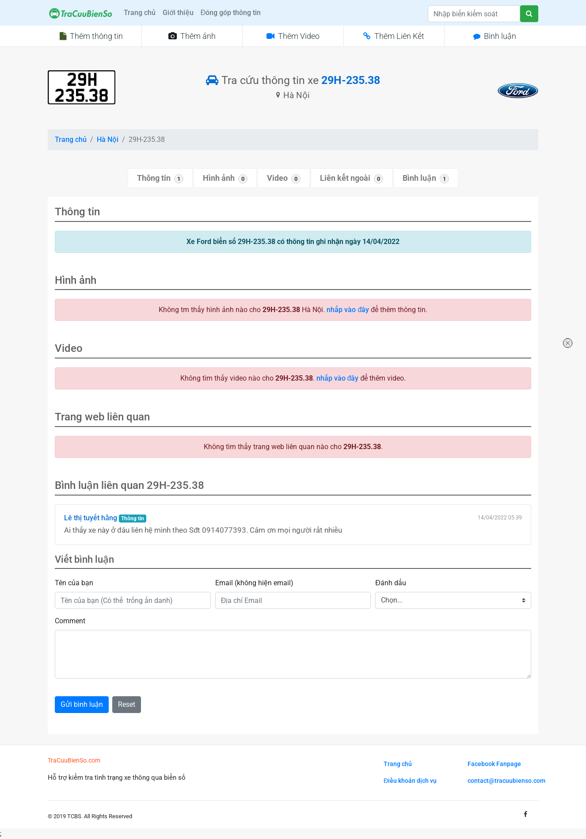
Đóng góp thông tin (231, 12)
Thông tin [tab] (160, 178)
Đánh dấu (390, 583)
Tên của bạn (74, 583)
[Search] (474, 13)
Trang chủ (140, 12)
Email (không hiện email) (254, 583)
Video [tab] (284, 178)
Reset (126, 704)
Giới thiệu (178, 12)
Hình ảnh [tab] (225, 178)
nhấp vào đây (348, 309)
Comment (70, 621)
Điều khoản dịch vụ (410, 781)
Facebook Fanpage (494, 764)
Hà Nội (107, 139)
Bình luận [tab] (426, 178)
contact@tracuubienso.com (506, 781)
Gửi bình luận (82, 704)
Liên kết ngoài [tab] (351, 178)
